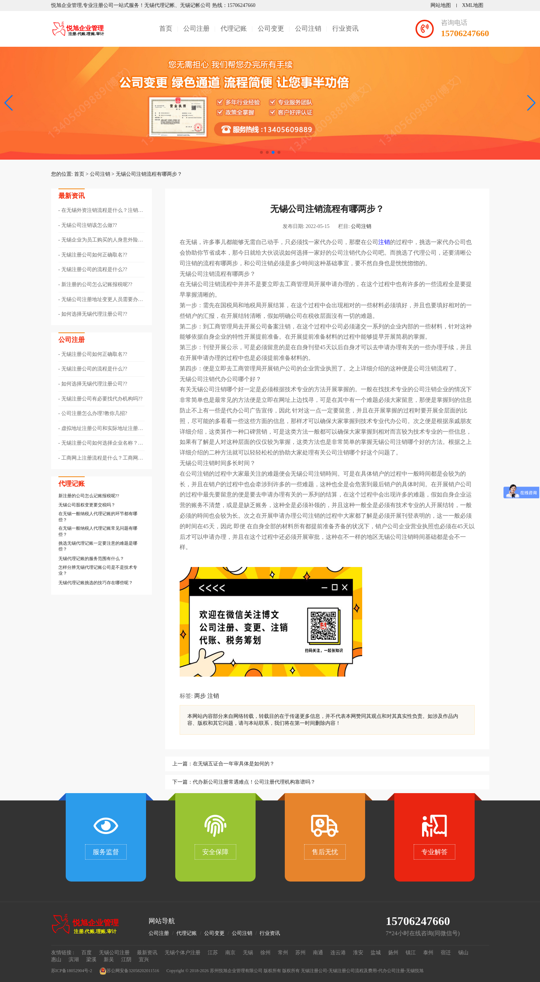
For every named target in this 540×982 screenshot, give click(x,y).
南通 (318, 952)
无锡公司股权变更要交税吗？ (86, 504)
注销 (384, 242)
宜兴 (144, 959)
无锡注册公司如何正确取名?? (94, 255)
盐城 (376, 952)
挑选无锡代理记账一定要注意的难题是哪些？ (97, 546)
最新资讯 (147, 952)
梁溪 (91, 959)
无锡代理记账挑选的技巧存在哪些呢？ (95, 582)
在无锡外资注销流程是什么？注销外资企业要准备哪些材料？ (100, 211)
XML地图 (472, 5)
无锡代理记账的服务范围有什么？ (91, 558)
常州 (283, 952)
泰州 (428, 952)
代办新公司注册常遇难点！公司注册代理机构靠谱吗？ (254, 782)
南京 (230, 952)
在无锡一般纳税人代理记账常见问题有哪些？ (97, 531)
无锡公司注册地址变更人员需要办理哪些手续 (100, 300)
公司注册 (196, 28)
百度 (86, 952)
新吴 (109, 959)
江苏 (213, 952)
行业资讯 (345, 28)
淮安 (358, 952)
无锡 (248, 952)
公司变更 (271, 28)
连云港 (338, 952)
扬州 (393, 952)
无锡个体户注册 (182, 952)
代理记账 (234, 28)
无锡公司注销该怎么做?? (89, 225)
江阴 (126, 959)
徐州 (265, 952)
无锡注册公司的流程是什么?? (94, 269)
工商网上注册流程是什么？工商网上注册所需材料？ (100, 458)
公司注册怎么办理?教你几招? (94, 413)
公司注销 (308, 28)
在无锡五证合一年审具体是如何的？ (234, 763)
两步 (200, 696)
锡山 (463, 952)
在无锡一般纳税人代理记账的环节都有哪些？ (97, 516)
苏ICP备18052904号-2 (71, 970)
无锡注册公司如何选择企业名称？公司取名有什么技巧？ (100, 443)
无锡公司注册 (114, 952)
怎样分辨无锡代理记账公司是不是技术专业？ (97, 570)
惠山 (56, 959)
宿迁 (446, 952)
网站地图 (440, 5)
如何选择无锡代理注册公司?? (94, 314)
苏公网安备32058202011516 (129, 971)
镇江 (411, 952)
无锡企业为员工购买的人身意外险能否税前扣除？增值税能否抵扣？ (100, 240)
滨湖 (74, 959)
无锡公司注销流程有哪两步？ (149, 174)
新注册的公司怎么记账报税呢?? (96, 284)
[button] (531, 103)
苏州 (300, 952)
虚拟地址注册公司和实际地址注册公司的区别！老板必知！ (100, 429)
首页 (165, 28)
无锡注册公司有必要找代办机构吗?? (101, 398)
